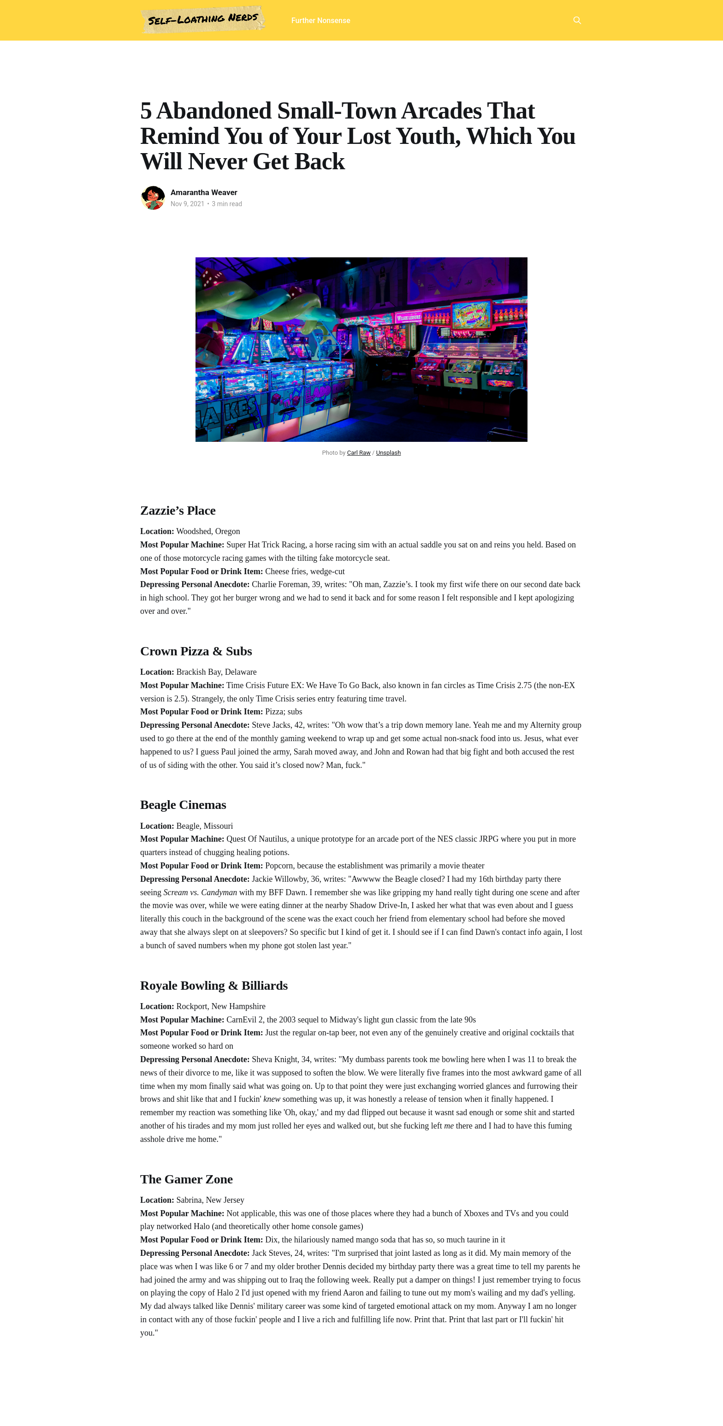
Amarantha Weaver (204, 192)
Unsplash (388, 452)
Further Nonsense (320, 20)
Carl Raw (359, 452)
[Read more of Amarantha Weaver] (153, 198)
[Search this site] (577, 20)
